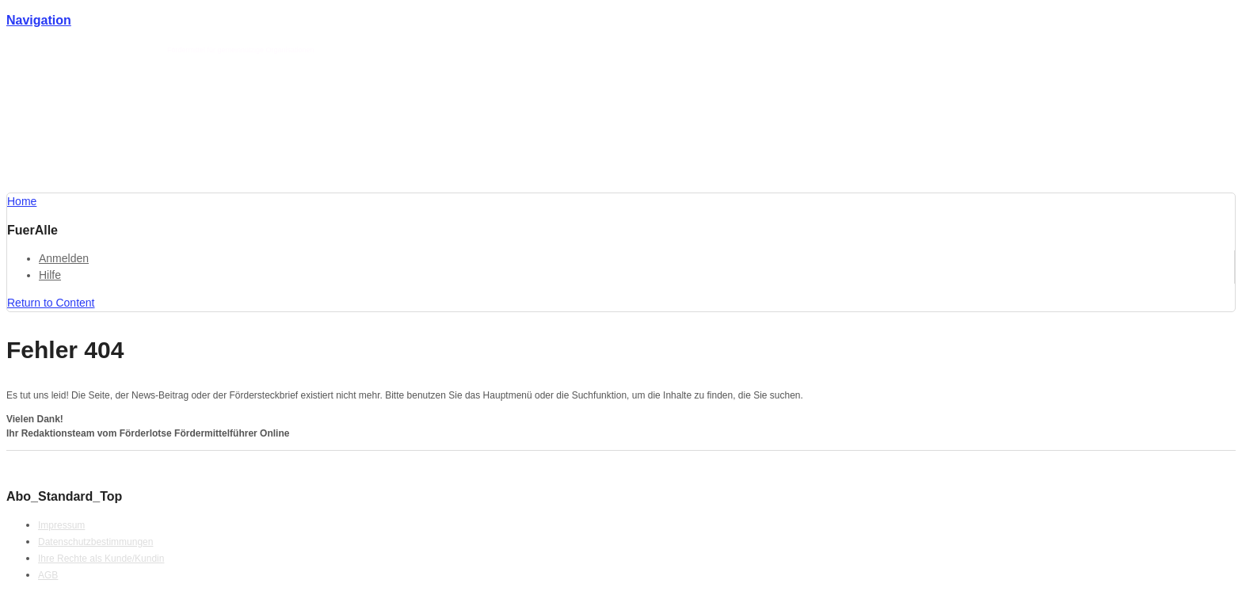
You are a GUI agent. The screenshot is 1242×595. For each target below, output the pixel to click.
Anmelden (64, 258)
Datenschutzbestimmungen (95, 541)
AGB (48, 575)
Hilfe (50, 275)
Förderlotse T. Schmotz (125, 50)
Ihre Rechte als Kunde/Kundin (101, 558)
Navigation (38, 20)
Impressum (61, 525)
